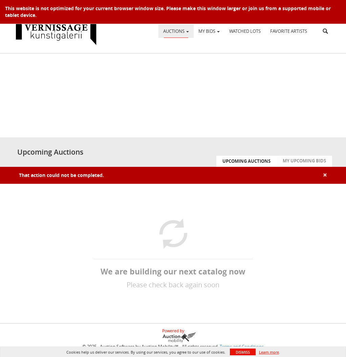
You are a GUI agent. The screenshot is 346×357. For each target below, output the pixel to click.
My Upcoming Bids (304, 161)
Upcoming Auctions (246, 161)
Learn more (269, 352)
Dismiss (243, 352)
